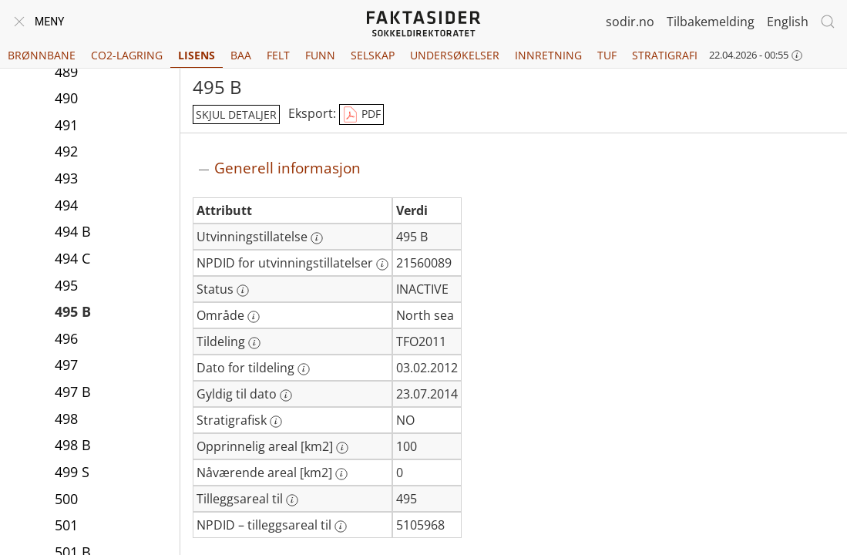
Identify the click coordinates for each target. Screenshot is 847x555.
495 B (73, 311)
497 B (73, 391)
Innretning (548, 55)
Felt (278, 55)
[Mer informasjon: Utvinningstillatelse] (317, 238)
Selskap (373, 55)
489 (66, 71)
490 (66, 98)
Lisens (196, 55)
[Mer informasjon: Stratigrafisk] (276, 421)
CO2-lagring (127, 55)
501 (66, 525)
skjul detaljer (236, 114)
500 (66, 498)
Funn (320, 55)
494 (66, 205)
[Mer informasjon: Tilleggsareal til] (292, 500)
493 (66, 178)
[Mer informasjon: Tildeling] (254, 343)
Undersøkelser (454, 55)
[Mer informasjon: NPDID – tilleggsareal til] (340, 526)
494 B (73, 231)
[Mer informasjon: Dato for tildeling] (303, 369)
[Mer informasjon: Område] (253, 317)
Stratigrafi (664, 55)
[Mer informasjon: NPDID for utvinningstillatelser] (382, 264)
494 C (72, 258)
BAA (240, 55)
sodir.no (630, 21)
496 (66, 338)
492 (66, 151)
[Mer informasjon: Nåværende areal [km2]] (341, 474)
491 (66, 125)
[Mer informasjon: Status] (243, 290)
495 (66, 285)
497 (66, 364)
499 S (72, 471)
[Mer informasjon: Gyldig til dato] (286, 395)
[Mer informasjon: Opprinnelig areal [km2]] (342, 448)
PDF (361, 114)
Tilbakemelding (711, 21)
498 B (73, 445)
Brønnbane (42, 55)
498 (66, 418)
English (787, 21)
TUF (607, 55)
